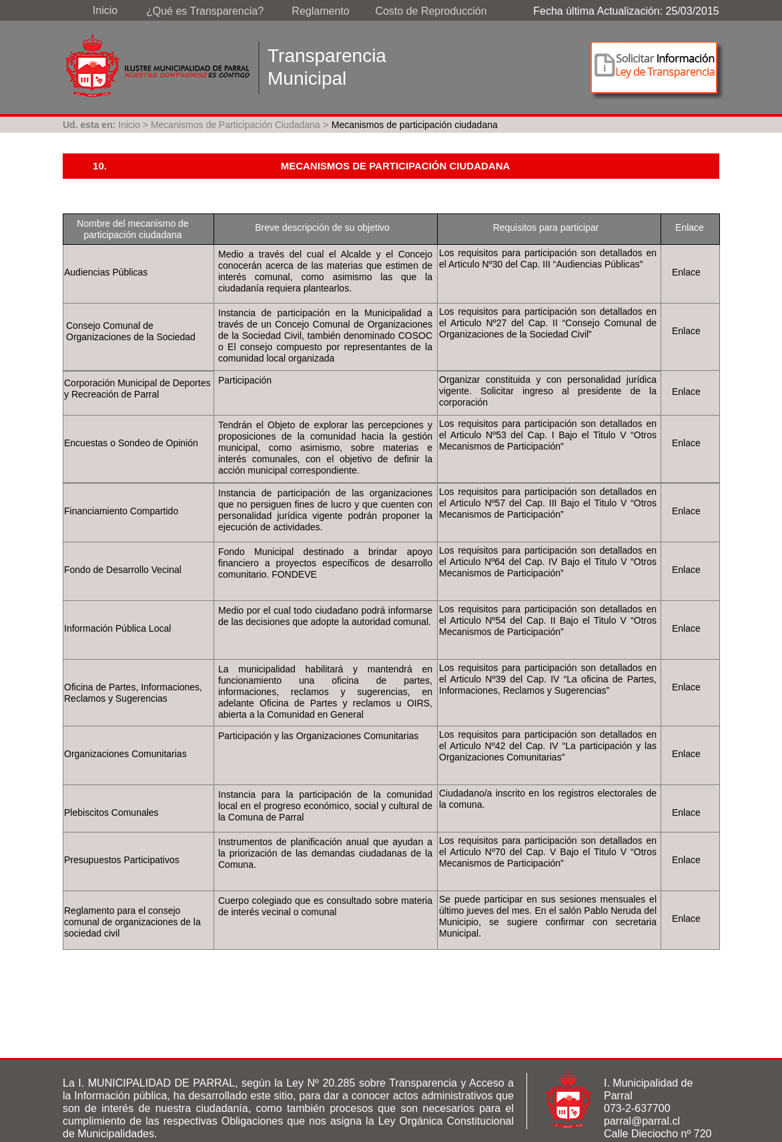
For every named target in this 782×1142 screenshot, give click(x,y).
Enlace (686, 272)
